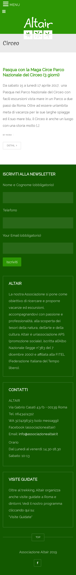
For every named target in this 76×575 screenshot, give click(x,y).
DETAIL (12, 145)
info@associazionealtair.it (38, 434)
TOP (38, 537)
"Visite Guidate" (20, 517)
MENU (15, 5)
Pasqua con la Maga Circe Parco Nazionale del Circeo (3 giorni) (33, 72)
